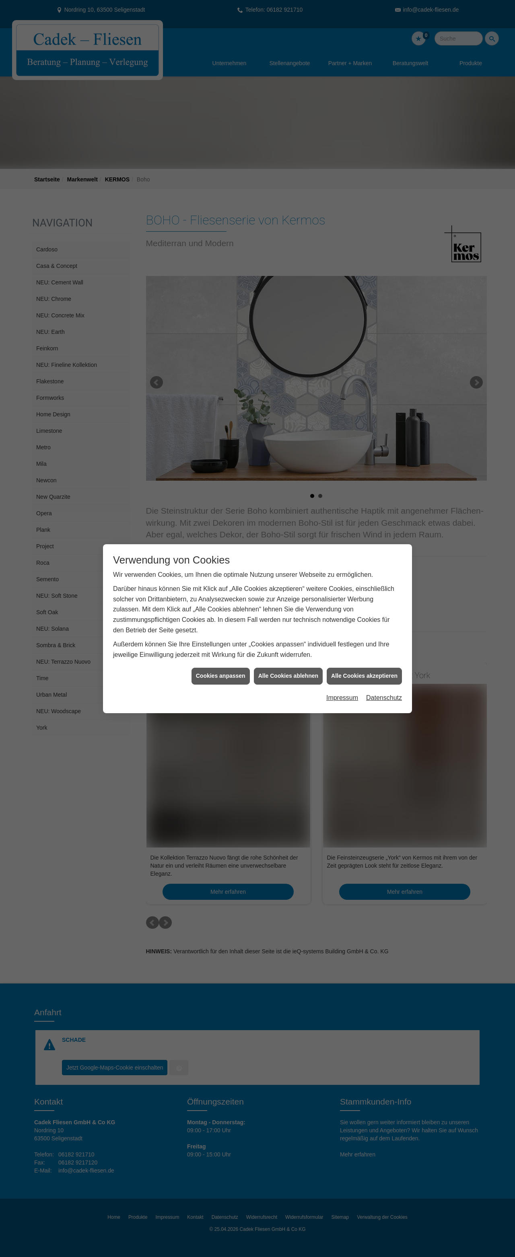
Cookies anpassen (220, 558)
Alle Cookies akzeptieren (364, 558)
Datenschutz (384, 580)
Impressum (342, 580)
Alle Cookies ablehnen (288, 558)
